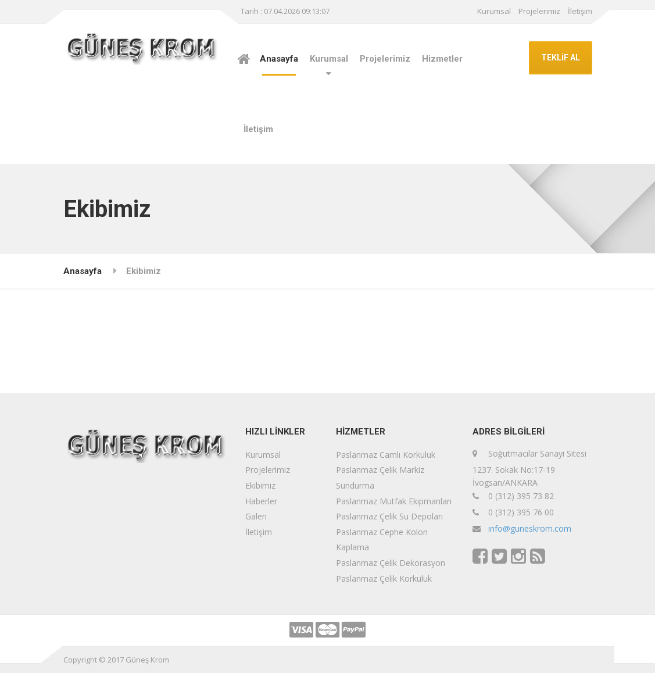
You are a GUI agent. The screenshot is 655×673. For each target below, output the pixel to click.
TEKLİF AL (560, 57)
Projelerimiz (539, 11)
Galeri (256, 516)
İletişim (580, 11)
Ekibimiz (260, 485)
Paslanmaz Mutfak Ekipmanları (394, 501)
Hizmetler (442, 59)
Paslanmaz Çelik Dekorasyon (390, 562)
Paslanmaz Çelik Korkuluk (384, 578)
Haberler (261, 501)
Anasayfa (279, 59)
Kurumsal (494, 11)
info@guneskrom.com (529, 528)
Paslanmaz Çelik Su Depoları (389, 516)
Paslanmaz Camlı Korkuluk (385, 454)
